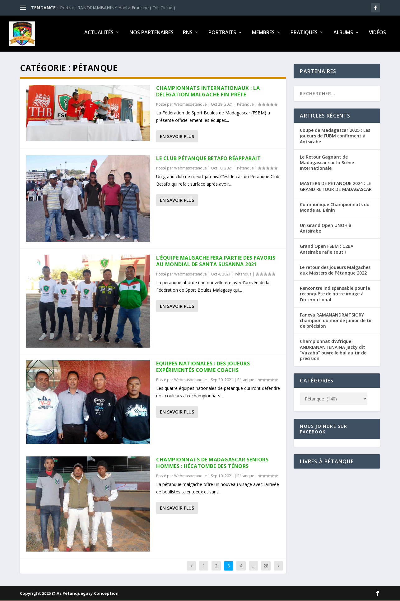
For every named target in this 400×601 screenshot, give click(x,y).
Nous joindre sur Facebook (323, 431)
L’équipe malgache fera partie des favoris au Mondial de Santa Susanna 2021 (216, 263)
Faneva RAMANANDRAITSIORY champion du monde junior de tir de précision (336, 322)
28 (265, 568)
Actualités (99, 35)
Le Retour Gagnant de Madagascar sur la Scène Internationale (327, 164)
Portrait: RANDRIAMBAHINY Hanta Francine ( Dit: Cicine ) (117, 8)
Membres (263, 35)
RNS (188, 35)
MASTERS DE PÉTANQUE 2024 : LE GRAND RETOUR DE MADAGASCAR (336, 188)
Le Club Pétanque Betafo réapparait (208, 160)
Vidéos (377, 35)
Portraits (222, 35)
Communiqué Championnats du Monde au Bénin (335, 209)
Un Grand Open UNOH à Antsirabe (325, 230)
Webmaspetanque (190, 106)
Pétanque (245, 106)
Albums (343, 35)
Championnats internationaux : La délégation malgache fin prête (208, 93)
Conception (106, 596)
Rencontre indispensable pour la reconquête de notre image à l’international (335, 296)
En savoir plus (177, 139)
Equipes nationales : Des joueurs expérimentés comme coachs (203, 369)
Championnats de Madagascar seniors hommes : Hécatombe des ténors (212, 465)
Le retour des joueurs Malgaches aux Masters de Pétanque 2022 (335, 272)
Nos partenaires (151, 35)
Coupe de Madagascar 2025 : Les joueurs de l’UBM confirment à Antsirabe (335, 138)
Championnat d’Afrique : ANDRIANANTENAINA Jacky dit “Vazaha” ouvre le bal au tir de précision (333, 352)
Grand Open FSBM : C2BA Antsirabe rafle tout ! (326, 251)
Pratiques (304, 35)
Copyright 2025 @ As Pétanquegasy (56, 596)
